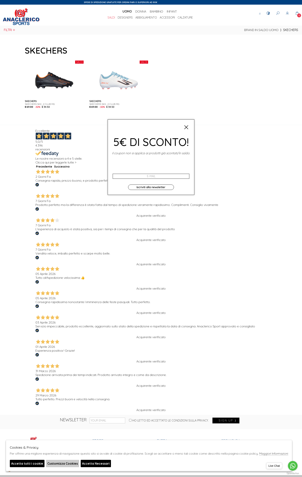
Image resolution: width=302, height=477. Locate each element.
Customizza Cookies (62, 463)
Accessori (167, 17)
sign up (227, 420)
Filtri (10, 30)
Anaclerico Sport (21, 17)
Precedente (44, 166)
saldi (111, 17)
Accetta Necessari (96, 463)
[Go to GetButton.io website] (293, 473)
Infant (172, 11)
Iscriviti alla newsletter (151, 187)
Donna (140, 11)
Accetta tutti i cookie (27, 463)
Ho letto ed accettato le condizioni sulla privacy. (169, 420)
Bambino (156, 11)
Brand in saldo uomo (261, 30)
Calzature (185, 17)
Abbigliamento (146, 17)
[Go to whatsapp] (293, 466)
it (260, 13)
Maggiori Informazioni (273, 453)
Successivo (62, 166)
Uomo (127, 11)
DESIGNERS (125, 17)
